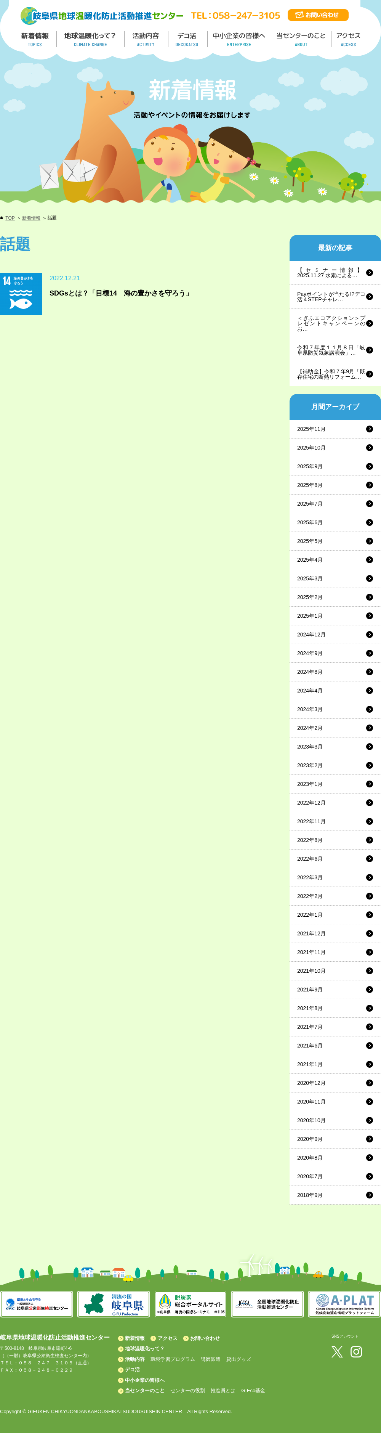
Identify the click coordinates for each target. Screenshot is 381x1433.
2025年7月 (310, 504)
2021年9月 (310, 989)
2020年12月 (311, 1083)
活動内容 (135, 1359)
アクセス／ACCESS (349, 39)
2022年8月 (310, 840)
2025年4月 (310, 560)
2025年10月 (311, 448)
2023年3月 (310, 747)
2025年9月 (310, 466)
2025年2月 (310, 597)
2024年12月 (311, 634)
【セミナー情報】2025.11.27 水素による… (331, 272)
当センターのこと (145, 1390)
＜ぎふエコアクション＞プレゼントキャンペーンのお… (331, 323)
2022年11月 (311, 821)
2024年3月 (310, 709)
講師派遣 (211, 1359)
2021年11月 (311, 952)
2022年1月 (310, 915)
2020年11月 (311, 1102)
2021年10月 (311, 971)
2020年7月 (310, 1176)
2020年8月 (310, 1158)
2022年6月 (310, 859)
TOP (9, 218)
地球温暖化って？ (145, 1348)
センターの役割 (187, 1390)
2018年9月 (310, 1195)
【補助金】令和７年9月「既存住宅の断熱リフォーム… (331, 374)
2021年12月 (311, 933)
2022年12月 (311, 803)
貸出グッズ (238, 1359)
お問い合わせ (205, 1338)
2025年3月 (310, 578)
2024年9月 (310, 653)
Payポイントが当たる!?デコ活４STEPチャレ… (331, 296)
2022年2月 (310, 896)
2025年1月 (310, 616)
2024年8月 (310, 672)
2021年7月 (310, 1027)
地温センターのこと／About (302, 39)
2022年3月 (310, 877)
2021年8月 (310, 1008)
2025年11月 (311, 429)
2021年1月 (310, 1064)
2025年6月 (310, 522)
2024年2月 (310, 728)
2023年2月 (310, 765)
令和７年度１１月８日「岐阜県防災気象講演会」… (331, 350)
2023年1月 (310, 784)
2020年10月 (311, 1120)
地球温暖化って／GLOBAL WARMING (91, 39)
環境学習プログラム (172, 1359)
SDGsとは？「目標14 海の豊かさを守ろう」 (121, 293)
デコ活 (188, 39)
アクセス (168, 1338)
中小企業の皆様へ (240, 39)
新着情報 (31, 218)
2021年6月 (310, 1046)
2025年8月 (310, 485)
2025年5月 (310, 541)
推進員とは (223, 1390)
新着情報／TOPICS (36, 39)
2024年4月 (310, 691)
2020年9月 (310, 1139)
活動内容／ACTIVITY (146, 39)
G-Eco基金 (253, 1390)
